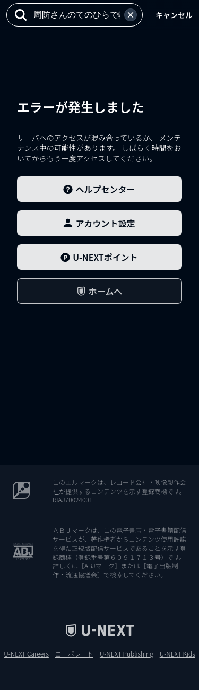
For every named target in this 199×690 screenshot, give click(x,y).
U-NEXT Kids (177, 654)
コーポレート (74, 654)
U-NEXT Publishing (126, 654)
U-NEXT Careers (26, 654)
